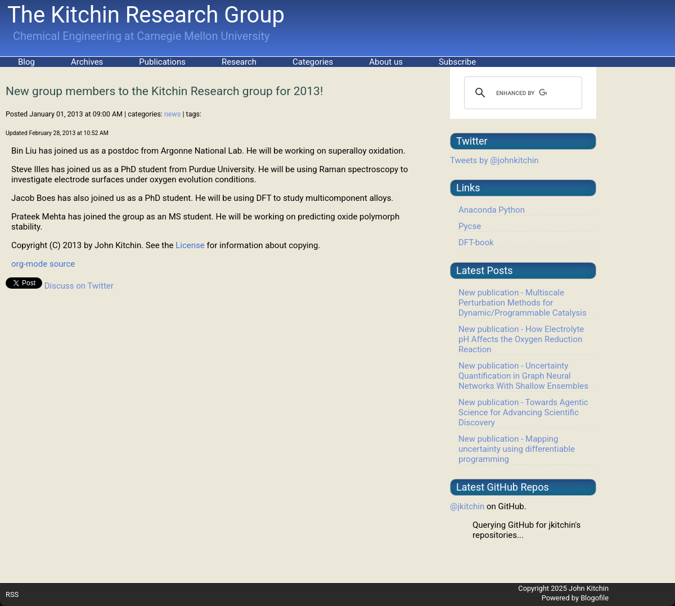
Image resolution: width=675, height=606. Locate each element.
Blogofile (594, 598)
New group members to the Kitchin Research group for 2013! (164, 91)
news (172, 114)
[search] (521, 93)
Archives (87, 62)
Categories (312, 62)
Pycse (469, 226)
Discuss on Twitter (79, 286)
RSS (12, 594)
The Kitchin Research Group (146, 15)
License (190, 245)
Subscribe (457, 62)
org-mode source (43, 264)
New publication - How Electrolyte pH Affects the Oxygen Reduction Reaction (521, 339)
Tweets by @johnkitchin (494, 160)
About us (386, 62)
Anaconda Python (491, 210)
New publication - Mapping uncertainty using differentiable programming (516, 449)
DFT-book (476, 242)
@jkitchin (467, 506)
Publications (162, 62)
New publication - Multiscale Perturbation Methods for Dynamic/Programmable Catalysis (522, 303)
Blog (26, 62)
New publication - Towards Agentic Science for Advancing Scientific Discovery (523, 412)
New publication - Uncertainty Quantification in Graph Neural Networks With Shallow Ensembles (523, 376)
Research (239, 62)
